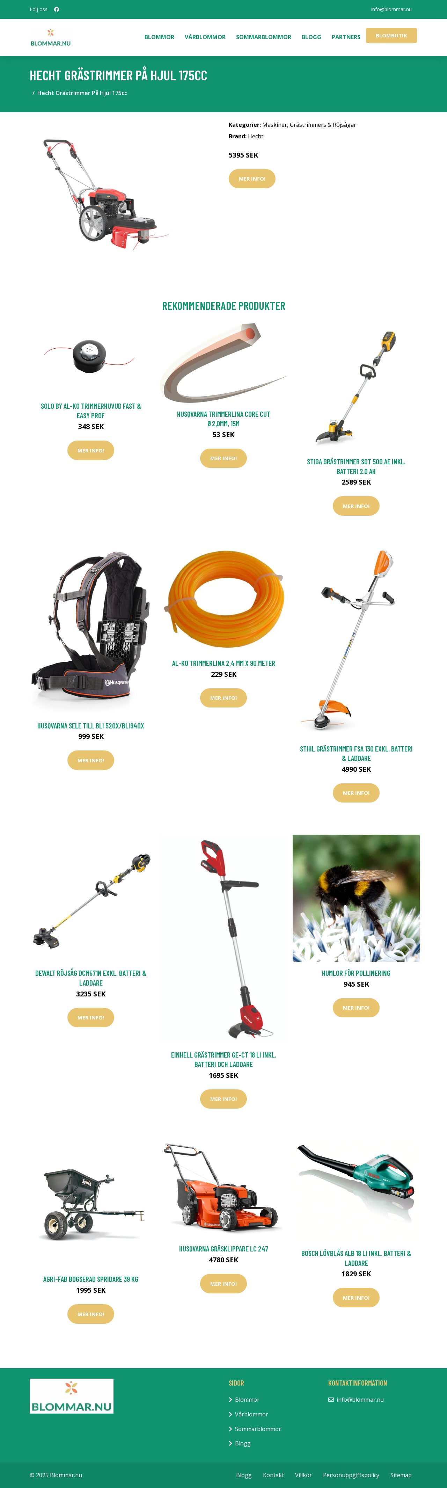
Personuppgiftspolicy (351, 1475)
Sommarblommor (263, 37)
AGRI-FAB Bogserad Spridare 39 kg (90, 1279)
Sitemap (401, 1475)
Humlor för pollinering (356, 972)
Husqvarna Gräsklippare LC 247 (223, 1248)
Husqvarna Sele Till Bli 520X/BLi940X (90, 725)
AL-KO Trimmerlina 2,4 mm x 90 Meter (223, 663)
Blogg (311, 37)
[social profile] (56, 9)
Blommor (159, 37)
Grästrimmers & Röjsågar (323, 125)
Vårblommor (205, 37)
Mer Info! (252, 178)
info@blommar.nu (391, 9)
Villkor (303, 1475)
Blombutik (391, 35)
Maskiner (274, 125)
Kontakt (273, 1475)
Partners (346, 37)
